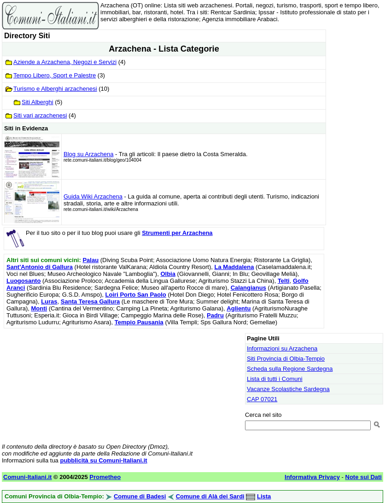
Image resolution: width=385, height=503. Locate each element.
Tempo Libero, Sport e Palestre (54, 75)
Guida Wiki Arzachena (93, 196)
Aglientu (239, 308)
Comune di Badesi (140, 496)
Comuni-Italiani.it (27, 477)
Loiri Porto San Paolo (135, 294)
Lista (264, 496)
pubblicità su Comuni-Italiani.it (103, 460)
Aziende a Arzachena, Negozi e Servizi (65, 61)
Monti (39, 308)
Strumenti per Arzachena (177, 232)
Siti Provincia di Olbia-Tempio (286, 358)
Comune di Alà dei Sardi (210, 496)
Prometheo (105, 477)
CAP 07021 (262, 399)
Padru (215, 315)
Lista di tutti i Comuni (275, 378)
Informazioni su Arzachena (282, 348)
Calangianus (248, 287)
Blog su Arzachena (88, 154)
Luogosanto (23, 280)
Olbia (167, 273)
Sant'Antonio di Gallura (39, 266)
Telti (284, 280)
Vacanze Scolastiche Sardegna (288, 389)
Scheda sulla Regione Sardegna (289, 368)
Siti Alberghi (37, 102)
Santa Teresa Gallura (90, 301)
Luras (49, 301)
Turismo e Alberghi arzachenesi (55, 88)
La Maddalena (234, 266)
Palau (90, 260)
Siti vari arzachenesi (40, 115)
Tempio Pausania (139, 322)
